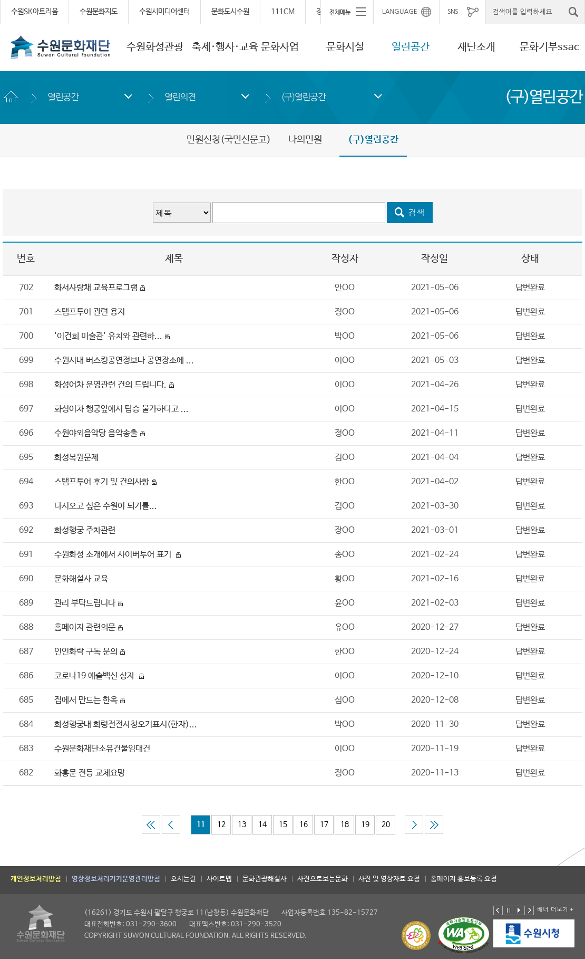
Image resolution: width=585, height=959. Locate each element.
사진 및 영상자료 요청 (389, 879)
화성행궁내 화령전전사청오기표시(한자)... (125, 725)
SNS (452, 11)
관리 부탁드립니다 (84, 603)
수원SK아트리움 (34, 11)
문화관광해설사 (264, 879)
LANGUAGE (399, 11)
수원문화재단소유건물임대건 (102, 749)
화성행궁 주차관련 (86, 530)
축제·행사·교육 (225, 47)
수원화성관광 (154, 47)
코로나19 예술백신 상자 (95, 676)
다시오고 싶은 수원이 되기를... (105, 506)
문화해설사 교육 (81, 579)
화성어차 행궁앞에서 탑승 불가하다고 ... (121, 409)
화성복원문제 (76, 458)
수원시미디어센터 (164, 11)
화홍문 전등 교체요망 (89, 773)
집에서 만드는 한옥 (86, 700)
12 (221, 824)
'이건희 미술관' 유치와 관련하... (108, 336)
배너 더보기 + (555, 909)
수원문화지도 (99, 11)
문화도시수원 (230, 11)
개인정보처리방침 (36, 879)
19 (365, 824)
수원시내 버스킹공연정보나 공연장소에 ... (124, 361)
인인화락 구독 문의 (86, 652)
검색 (416, 212)
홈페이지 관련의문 (84, 627)
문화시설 (345, 47)
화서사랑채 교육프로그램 (96, 288)
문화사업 (280, 47)
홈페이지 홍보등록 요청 (464, 879)
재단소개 (476, 47)
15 (283, 824)
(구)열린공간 (303, 96)
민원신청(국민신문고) (229, 140)
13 (242, 824)
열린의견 (180, 96)
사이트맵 (219, 879)
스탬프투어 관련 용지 (89, 312)
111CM (283, 11)
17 (324, 824)
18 (344, 824)
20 (386, 824)
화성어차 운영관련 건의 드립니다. (110, 385)
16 (303, 824)
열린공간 (411, 47)
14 (262, 824)
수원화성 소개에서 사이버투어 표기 (113, 555)
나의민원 (305, 140)
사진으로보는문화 (322, 879)
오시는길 (183, 879)
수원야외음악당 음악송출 (96, 433)
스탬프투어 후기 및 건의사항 (101, 482)
